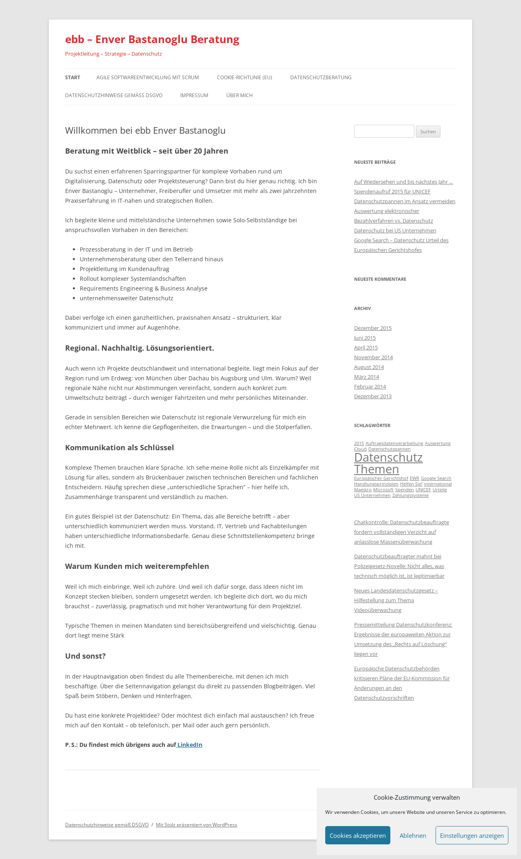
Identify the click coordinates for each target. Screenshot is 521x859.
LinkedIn (189, 744)
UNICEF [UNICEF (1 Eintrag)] (423, 489)
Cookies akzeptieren (358, 835)
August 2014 (369, 367)
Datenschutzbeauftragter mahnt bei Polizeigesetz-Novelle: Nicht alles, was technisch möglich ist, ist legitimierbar (399, 566)
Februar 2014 (370, 386)
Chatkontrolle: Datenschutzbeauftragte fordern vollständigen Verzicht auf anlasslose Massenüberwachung (401, 531)
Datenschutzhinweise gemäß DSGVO (113, 95)
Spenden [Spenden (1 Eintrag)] (404, 489)
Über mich (239, 95)
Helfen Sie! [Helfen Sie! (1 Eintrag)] (411, 484)
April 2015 (366, 347)
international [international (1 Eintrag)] (438, 484)
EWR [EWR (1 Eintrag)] (414, 478)
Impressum (194, 95)
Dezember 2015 (373, 328)
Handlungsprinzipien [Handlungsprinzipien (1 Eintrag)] (376, 484)
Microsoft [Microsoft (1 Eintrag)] (383, 489)
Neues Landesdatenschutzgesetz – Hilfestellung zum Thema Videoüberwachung (396, 600)
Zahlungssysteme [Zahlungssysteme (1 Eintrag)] (410, 495)
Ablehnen (413, 835)
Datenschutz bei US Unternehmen (395, 230)
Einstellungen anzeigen (472, 835)
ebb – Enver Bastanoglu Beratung (152, 39)
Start (72, 77)
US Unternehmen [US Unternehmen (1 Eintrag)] (372, 495)
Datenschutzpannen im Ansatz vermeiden (404, 201)
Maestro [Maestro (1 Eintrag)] (363, 489)
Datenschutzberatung (321, 77)
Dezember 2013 (373, 396)
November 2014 (373, 357)
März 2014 (366, 376)
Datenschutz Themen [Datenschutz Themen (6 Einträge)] (388, 463)
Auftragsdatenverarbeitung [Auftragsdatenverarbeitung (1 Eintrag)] (394, 443)
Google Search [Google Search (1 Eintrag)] (436, 478)
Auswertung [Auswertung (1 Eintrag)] (438, 443)
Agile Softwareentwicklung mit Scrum (147, 77)
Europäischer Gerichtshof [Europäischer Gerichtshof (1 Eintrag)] (381, 478)
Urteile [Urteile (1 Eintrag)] (440, 489)
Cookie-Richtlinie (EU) (244, 77)
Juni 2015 (365, 337)
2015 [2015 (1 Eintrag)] (359, 443)
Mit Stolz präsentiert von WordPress (196, 824)
